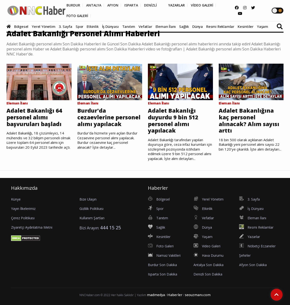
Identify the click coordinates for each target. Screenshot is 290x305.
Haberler (174, 295)
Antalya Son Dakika (208, 264)
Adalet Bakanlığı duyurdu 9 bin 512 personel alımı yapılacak (173, 120)
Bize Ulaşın (88, 199)
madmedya (156, 295)
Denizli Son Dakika (207, 274)
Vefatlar (145, 26)
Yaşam (262, 26)
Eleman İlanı (166, 26)
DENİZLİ (150, 5)
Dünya (197, 26)
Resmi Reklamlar (220, 26)
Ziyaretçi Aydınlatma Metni (31, 227)
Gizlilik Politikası (91, 208)
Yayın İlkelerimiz (23, 208)
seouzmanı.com (198, 295)
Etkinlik (92, 26)
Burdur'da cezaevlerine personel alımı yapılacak (108, 117)
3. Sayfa (65, 26)
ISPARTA (131, 5)
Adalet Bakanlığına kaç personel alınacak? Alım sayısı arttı (249, 120)
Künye (16, 199)
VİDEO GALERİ (202, 5)
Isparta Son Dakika (162, 274)
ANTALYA (93, 5)
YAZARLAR (176, 5)
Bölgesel (21, 26)
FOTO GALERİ (77, 16)
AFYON (112, 5)
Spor (79, 26)
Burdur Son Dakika (162, 264)
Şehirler (245, 255)
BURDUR (73, 5)
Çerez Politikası (23, 218)
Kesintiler (246, 26)
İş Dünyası (110, 26)
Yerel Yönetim (43, 26)
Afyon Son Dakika (253, 264)
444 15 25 (110, 227)
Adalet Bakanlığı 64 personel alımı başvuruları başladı (34, 117)
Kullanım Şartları (91, 218)
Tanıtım (128, 26)
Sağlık (184, 26)
